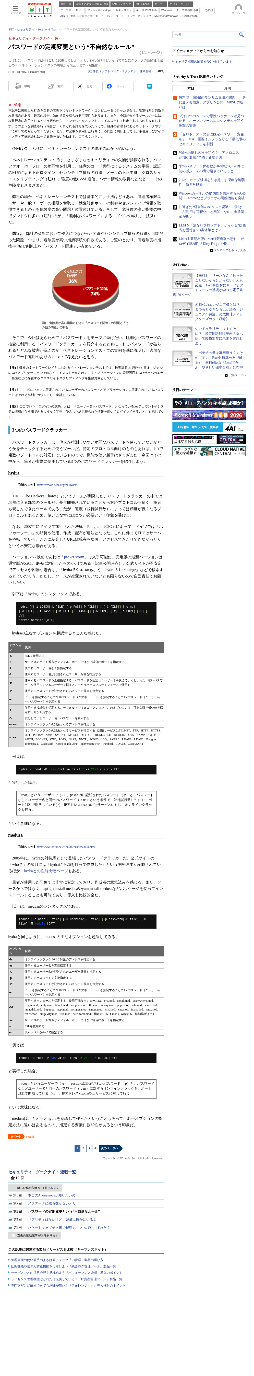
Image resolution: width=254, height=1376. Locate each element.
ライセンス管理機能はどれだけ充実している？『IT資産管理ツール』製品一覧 (66, 1279)
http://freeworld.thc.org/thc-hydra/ (56, 485)
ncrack (30, 1136)
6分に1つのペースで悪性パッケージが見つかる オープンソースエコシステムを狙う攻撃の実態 (211, 120)
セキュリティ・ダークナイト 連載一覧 (42, 1172)
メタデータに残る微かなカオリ (52, 1203)
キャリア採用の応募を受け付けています (203, 61)
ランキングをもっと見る (230, 250)
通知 (60, 86)
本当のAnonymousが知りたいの (51, 1195)
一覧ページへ (237, 375)
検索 (241, 34)
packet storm (74, 557)
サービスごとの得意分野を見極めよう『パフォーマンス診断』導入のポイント (66, 1273)
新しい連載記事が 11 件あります (38, 1188)
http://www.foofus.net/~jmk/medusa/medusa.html (65, 847)
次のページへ (109, 1148)
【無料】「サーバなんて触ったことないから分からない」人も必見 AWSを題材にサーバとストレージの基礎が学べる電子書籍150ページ (207, 285)
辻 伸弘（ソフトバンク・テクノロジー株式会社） (121, 71)
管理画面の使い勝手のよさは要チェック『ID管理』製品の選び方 (57, 1260)
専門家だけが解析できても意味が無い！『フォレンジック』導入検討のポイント (68, 1285)
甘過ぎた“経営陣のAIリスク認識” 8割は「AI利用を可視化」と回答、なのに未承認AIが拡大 (211, 211)
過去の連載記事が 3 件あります (37, 1235)
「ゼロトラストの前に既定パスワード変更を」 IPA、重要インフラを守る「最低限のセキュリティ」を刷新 (212, 139)
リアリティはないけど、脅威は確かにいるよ (62, 1220)
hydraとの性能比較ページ (46, 871)
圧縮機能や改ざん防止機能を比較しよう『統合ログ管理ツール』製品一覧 (63, 1266)
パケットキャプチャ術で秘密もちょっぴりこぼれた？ (69, 1228)
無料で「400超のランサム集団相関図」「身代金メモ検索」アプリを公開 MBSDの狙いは (212, 102)
